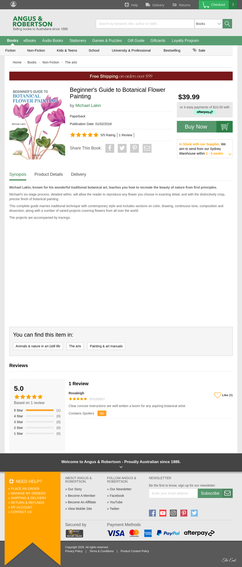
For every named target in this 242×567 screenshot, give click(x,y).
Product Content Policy (135, 551)
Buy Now (209, 127)
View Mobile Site (80, 509)
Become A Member (81, 495)
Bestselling (172, 50)
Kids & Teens (67, 50)
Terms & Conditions (101, 551)
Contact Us (21, 512)
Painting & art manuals (106, 346)
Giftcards (158, 41)
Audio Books (52, 41)
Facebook (117, 495)
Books (12, 41)
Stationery (77, 41)
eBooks (30, 41)
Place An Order (25, 489)
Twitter (114, 509)
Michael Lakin (88, 105)
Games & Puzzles (107, 41)
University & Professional (131, 50)
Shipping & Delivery (29, 498)
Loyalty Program (185, 41)
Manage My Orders (28, 493)
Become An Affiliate (82, 502)
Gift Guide (136, 41)
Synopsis (17, 174)
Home (17, 62)
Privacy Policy (74, 551)
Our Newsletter (120, 489)
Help (131, 4)
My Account (22, 507)
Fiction (10, 50)
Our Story (75, 489)
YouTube (116, 502)
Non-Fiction (36, 50)
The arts (71, 62)
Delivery (154, 4)
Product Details (48, 174)
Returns (180, 4)
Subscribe (216, 493)
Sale (199, 50)
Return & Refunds (27, 502)
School (94, 50)
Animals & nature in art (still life (38, 346)
